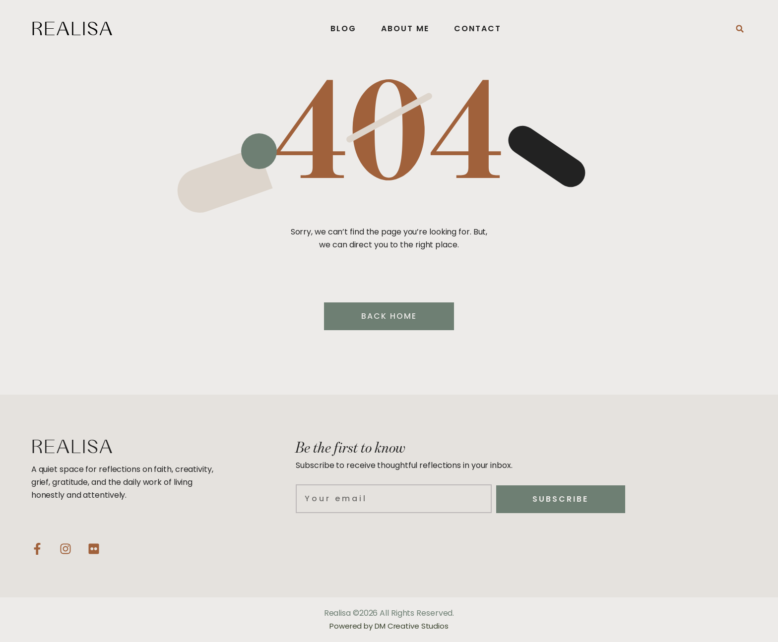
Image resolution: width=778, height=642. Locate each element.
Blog (343, 28)
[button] (740, 29)
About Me (405, 28)
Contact (477, 28)
